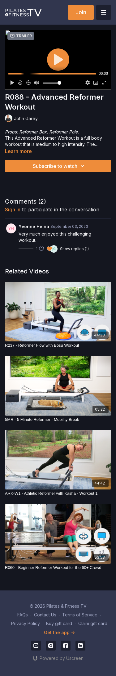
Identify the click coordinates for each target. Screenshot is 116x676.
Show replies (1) (74, 248)
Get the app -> (59, 632)
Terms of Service (79, 614)
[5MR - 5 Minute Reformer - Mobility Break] (58, 420)
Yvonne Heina (34, 226)
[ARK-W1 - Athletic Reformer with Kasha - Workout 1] (58, 493)
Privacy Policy (25, 623)
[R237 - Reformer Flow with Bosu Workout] (58, 345)
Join (80, 12)
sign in (12, 209)
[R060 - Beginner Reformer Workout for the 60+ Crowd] (58, 568)
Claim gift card (92, 623)
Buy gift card (59, 623)
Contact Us (45, 614)
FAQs (22, 614)
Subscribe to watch (59, 166)
